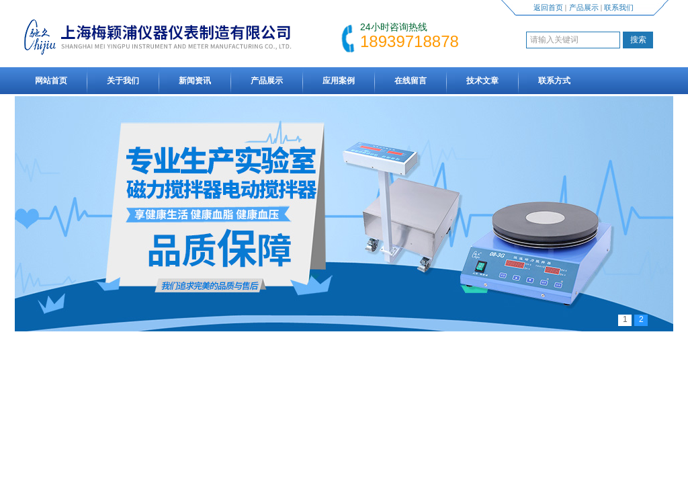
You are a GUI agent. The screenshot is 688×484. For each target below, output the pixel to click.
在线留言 (410, 80)
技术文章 (482, 80)
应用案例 (338, 80)
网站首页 (51, 80)
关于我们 (123, 80)
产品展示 (584, 7)
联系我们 (619, 7)
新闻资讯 (195, 80)
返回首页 (548, 7)
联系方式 (554, 80)
